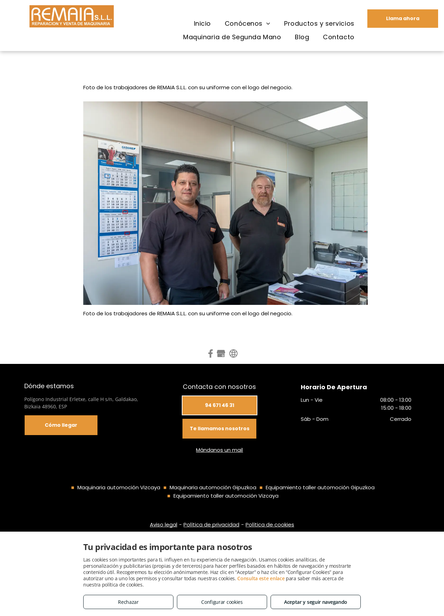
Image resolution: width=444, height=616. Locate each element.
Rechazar (128, 602)
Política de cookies (270, 524)
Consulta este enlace (260, 578)
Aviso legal (163, 524)
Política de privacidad (211, 524)
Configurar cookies (222, 602)
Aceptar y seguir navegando (315, 602)
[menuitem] (202, 23)
